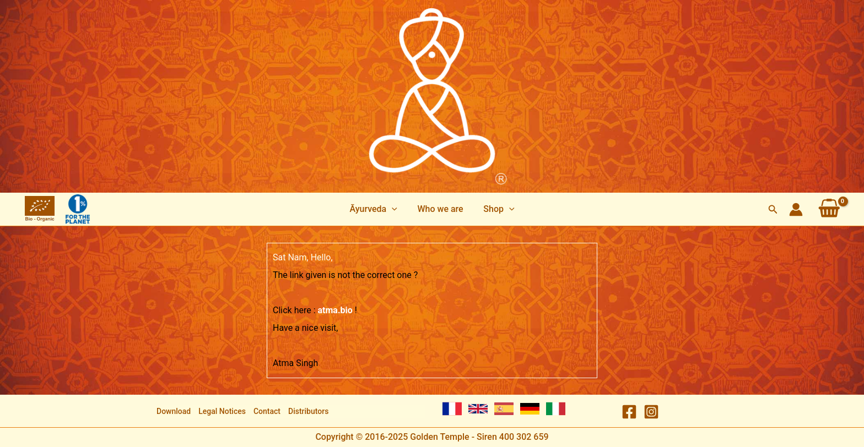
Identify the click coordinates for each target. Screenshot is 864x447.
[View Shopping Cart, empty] (829, 209)
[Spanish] (504, 408)
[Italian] (555, 408)
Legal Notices (222, 411)
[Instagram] (651, 411)
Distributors (308, 411)
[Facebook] (629, 411)
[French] (452, 408)
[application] (394, 209)
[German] (529, 408)
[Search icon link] (773, 209)
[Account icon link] (796, 209)
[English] (478, 408)
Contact (266, 411)
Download (173, 411)
